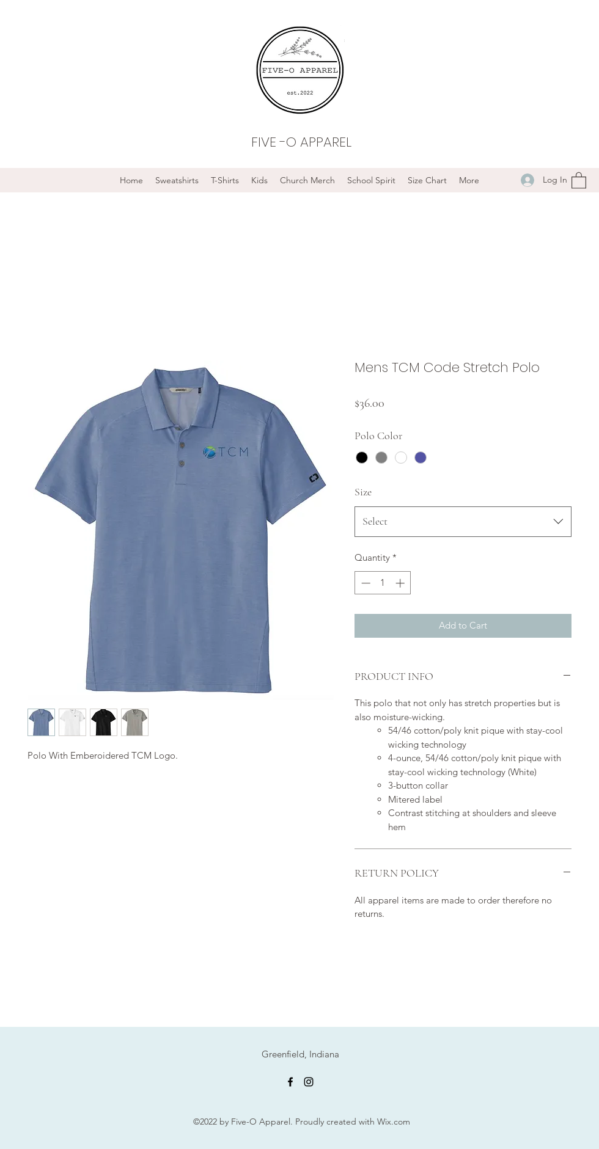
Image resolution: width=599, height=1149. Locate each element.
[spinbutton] (383, 583)
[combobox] (463, 521)
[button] (578, 180)
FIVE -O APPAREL (301, 142)
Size (363, 491)
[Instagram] (309, 1082)
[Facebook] (290, 1082)
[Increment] (401, 583)
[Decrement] (364, 583)
